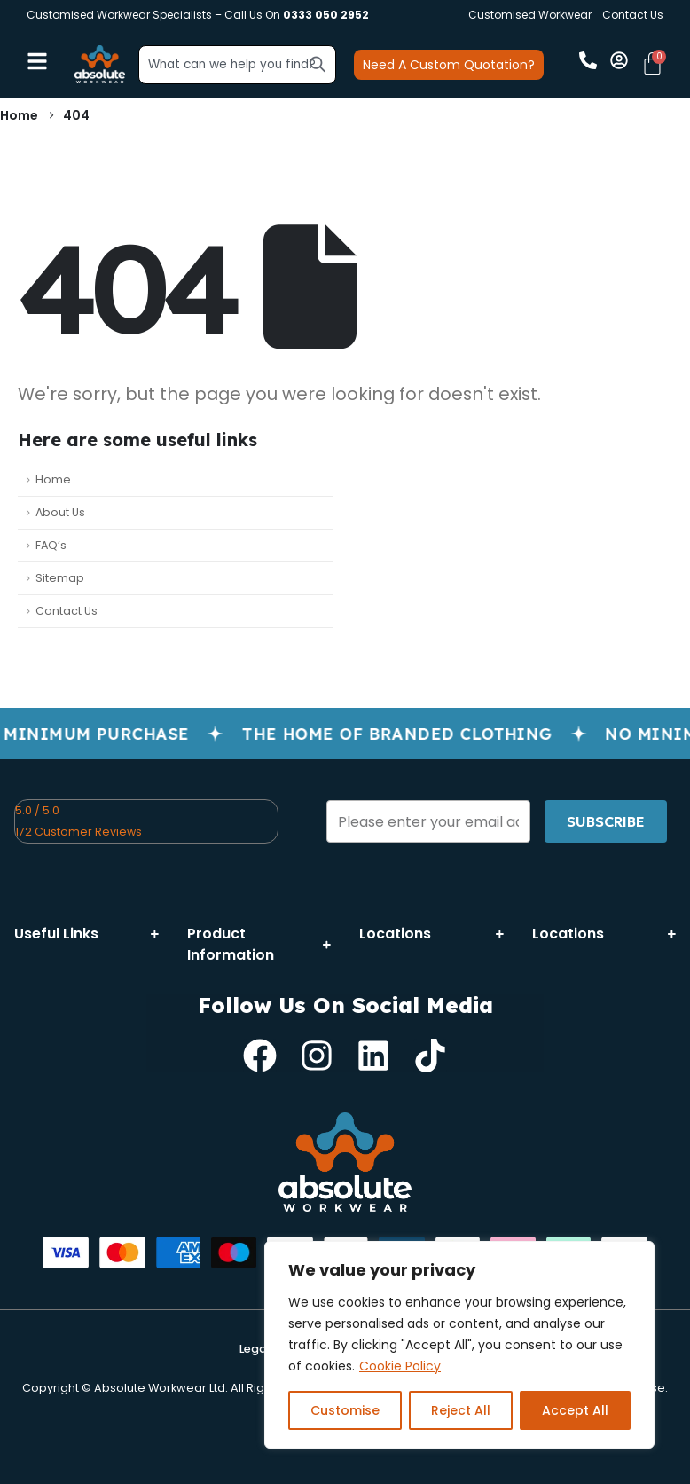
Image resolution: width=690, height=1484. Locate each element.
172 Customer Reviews (78, 831)
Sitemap (59, 577)
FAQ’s (51, 545)
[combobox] (237, 64)
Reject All (460, 1410)
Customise (345, 1410)
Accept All (575, 1410)
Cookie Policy (400, 1366)
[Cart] (652, 63)
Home (53, 479)
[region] (459, 1345)
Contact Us (632, 14)
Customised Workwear (530, 14)
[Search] (317, 63)
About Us (60, 512)
